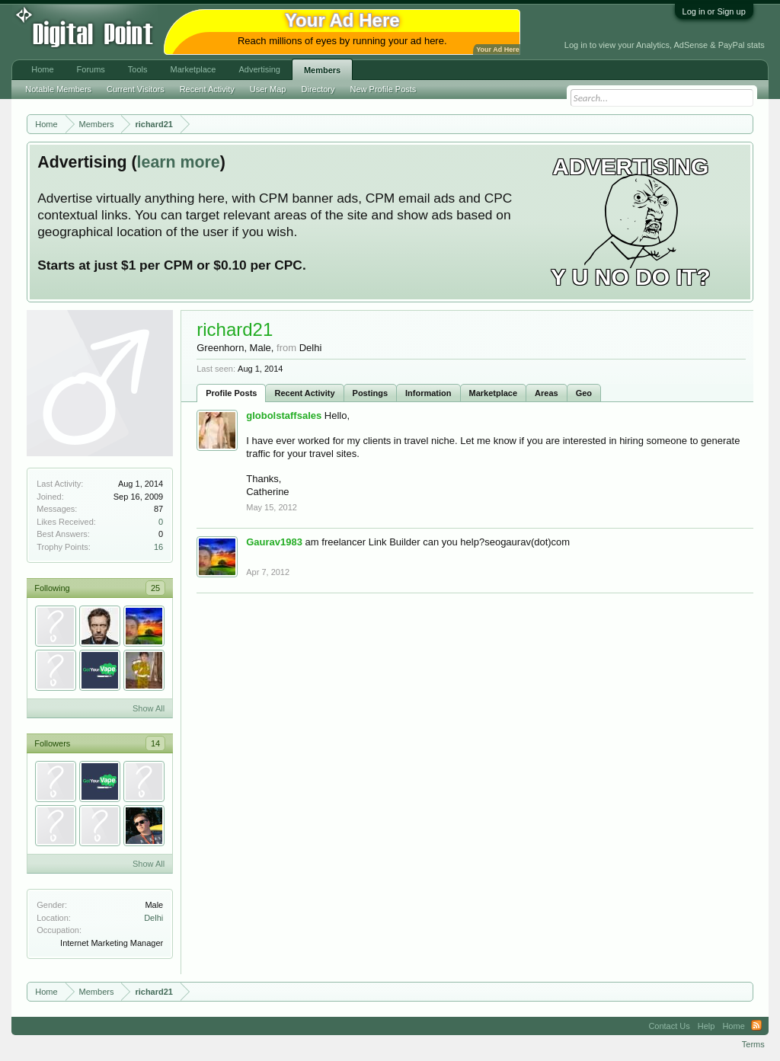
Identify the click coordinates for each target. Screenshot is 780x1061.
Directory (318, 89)
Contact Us (668, 1026)
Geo (584, 393)
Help (706, 1026)
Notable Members (58, 89)
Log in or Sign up (714, 11)
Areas (546, 393)
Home (42, 69)
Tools (138, 69)
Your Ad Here (497, 49)
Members (322, 70)
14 (155, 743)
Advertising (259, 69)
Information (428, 393)
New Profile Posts (383, 89)
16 (158, 546)
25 (155, 588)
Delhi (153, 917)
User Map (268, 89)
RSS (756, 1026)
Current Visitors (136, 89)
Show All (149, 708)
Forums (91, 69)
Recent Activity (304, 393)
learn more (178, 162)
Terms (753, 1044)
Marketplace (493, 393)
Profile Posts (231, 393)
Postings (370, 393)
